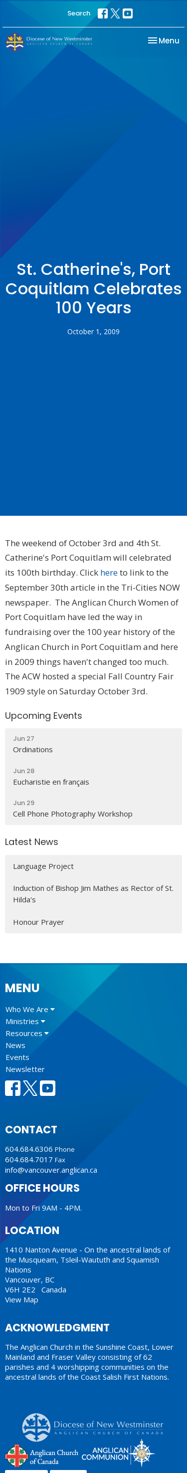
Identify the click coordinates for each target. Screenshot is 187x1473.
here (109, 572)
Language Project (43, 866)
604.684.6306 (29, 1149)
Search (78, 13)
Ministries (25, 1021)
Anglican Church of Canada (42, 1454)
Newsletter (25, 1069)
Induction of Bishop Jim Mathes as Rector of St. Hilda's (93, 893)
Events (17, 1057)
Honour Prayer (38, 922)
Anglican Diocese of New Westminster (96, 1422)
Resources (27, 1033)
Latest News (31, 842)
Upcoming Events (43, 715)
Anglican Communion (118, 1453)
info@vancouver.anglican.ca (51, 1170)
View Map (21, 1299)
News (15, 1045)
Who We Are (30, 1009)
